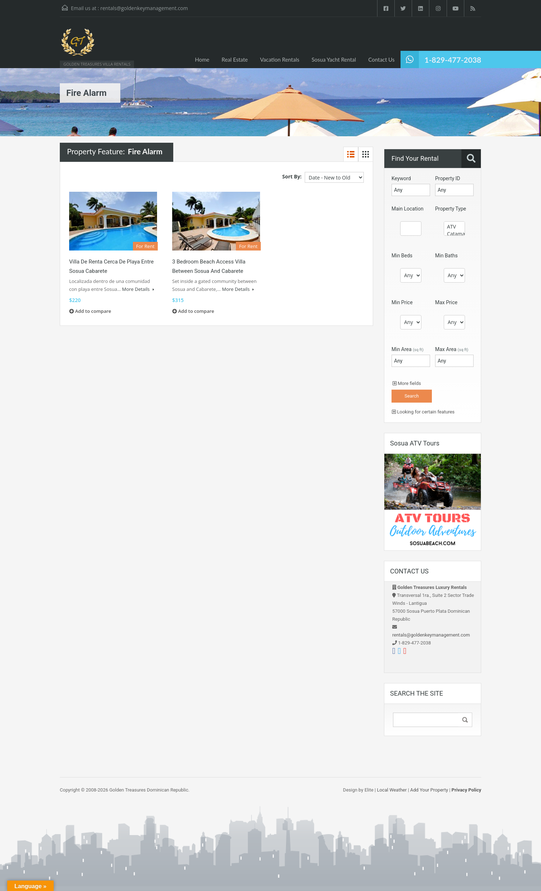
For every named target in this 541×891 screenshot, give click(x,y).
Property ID (447, 178)
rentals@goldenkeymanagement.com (144, 8)
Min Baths (446, 255)
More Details (138, 289)
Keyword (401, 178)
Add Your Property (429, 790)
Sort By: (292, 176)
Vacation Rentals (279, 59)
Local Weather (392, 790)
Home (202, 59)
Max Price (446, 302)
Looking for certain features (423, 412)
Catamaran (454, 234)
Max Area (451, 349)
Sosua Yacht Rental (334, 59)
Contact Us (381, 59)
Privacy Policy (466, 790)
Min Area (408, 349)
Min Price (402, 302)
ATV (454, 226)
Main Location (408, 209)
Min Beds (402, 255)
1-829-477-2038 (453, 59)
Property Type (450, 209)
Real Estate (235, 59)
